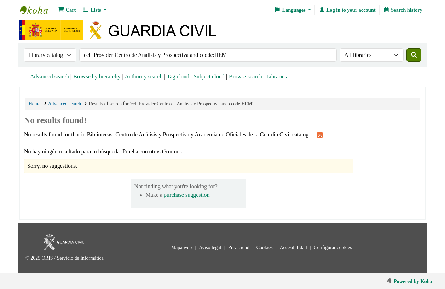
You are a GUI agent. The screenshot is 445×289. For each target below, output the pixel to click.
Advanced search (49, 76)
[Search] (413, 55)
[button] (67, 10)
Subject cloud (209, 76)
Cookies (265, 247)
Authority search (143, 76)
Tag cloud (178, 76)
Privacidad (239, 247)
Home (34, 103)
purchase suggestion (186, 195)
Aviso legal (211, 247)
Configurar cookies (333, 247)
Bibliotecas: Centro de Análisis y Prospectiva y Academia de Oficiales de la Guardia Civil (37, 10)
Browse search (245, 76)
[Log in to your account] (347, 10)
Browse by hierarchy (96, 76)
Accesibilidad (293, 247)
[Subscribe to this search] (319, 135)
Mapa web (182, 247)
